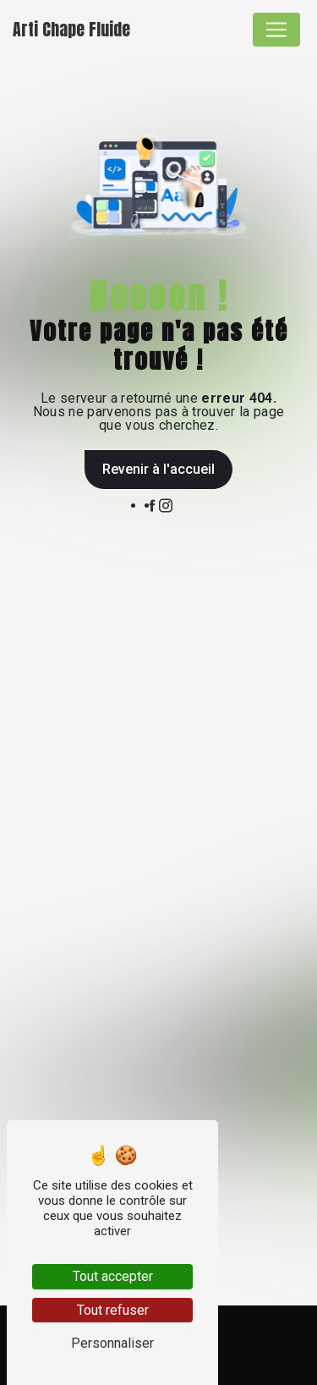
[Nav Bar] (276, 30)
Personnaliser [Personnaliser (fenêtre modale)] (112, 1343)
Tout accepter (113, 1276)
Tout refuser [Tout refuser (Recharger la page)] (113, 1310)
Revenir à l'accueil (158, 469)
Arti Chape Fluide (71, 29)
